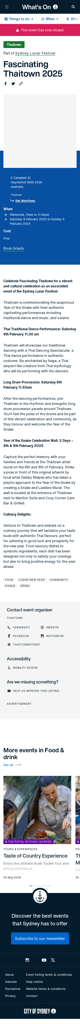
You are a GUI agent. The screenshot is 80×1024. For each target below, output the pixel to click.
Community (59, 580)
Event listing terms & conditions (49, 974)
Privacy (10, 996)
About (9, 974)
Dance (10, 586)
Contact (31, 996)
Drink (25, 586)
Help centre (34, 981)
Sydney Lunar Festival (35, 53)
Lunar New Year (32, 580)
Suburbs (11, 981)
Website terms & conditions (45, 988)
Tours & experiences (20, 849)
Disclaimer (12, 988)
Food (9, 580)
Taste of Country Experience (35, 856)
